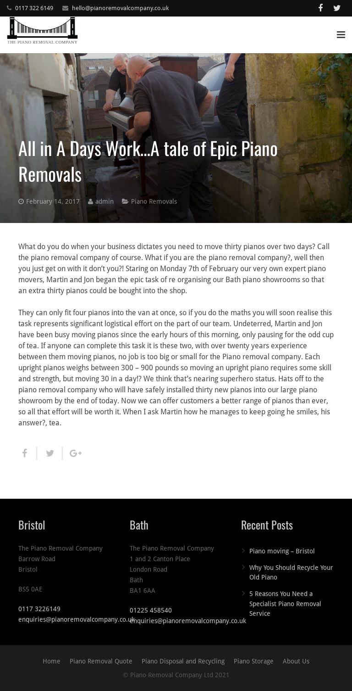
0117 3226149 (39, 609)
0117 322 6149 (34, 8)
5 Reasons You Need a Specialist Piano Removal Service (285, 603)
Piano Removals (154, 201)
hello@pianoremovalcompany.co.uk (120, 8)
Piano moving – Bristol (282, 551)
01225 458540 (151, 610)
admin (104, 201)
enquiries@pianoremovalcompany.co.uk (76, 619)
